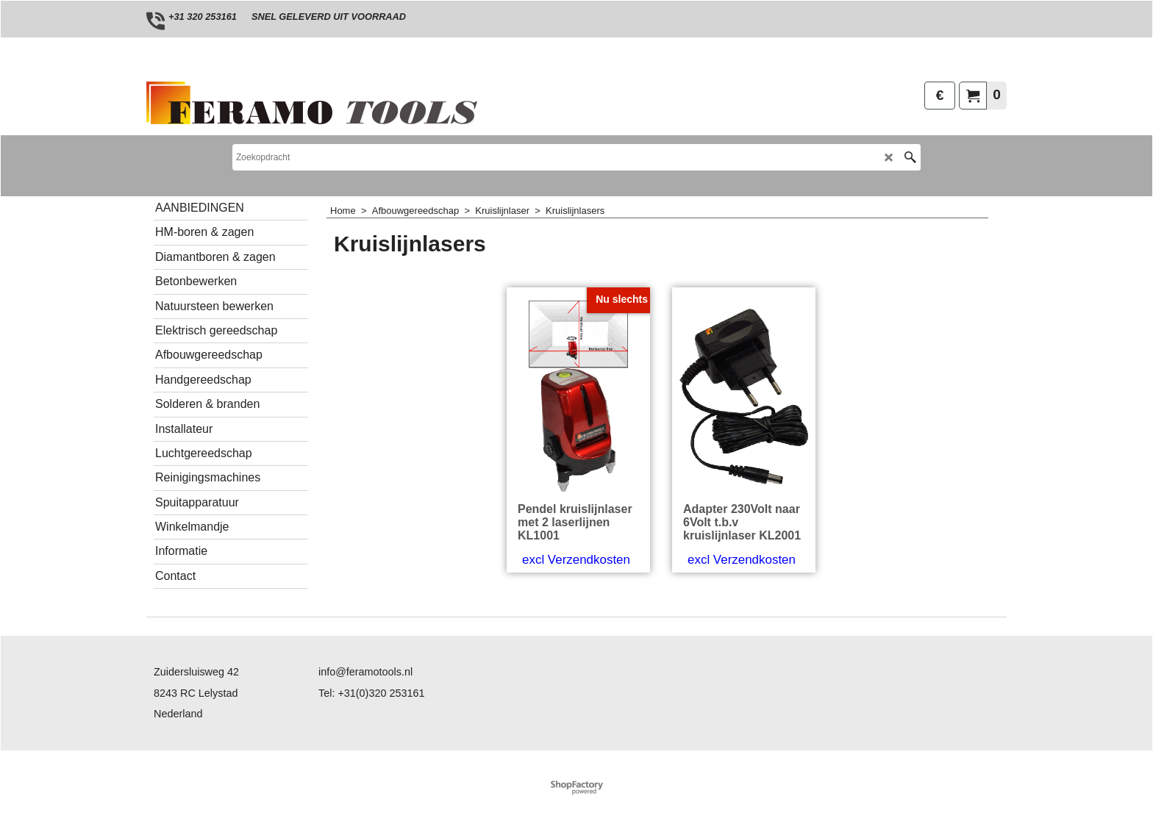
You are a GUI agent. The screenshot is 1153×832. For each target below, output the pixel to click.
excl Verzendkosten (576, 560)
